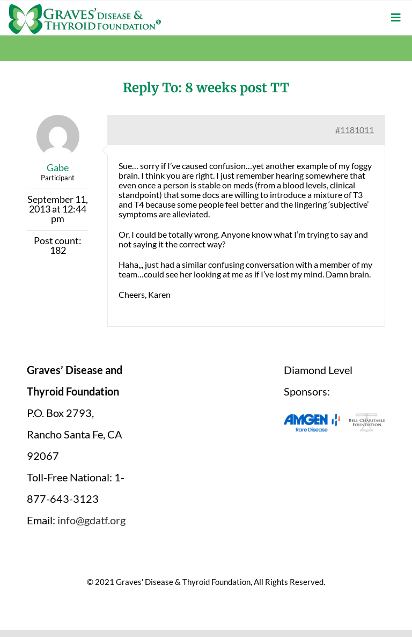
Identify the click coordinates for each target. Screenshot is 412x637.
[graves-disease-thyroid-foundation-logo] (85, 8)
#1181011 (354, 130)
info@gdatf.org (91, 520)
